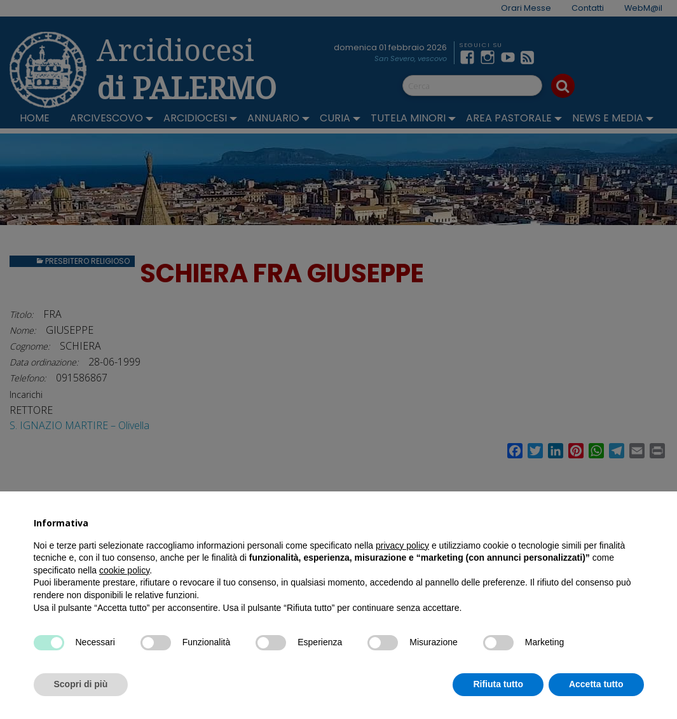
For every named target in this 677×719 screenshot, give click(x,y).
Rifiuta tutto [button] (498, 684)
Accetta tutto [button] (596, 684)
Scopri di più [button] (81, 684)
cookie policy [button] (124, 570)
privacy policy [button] (402, 545)
